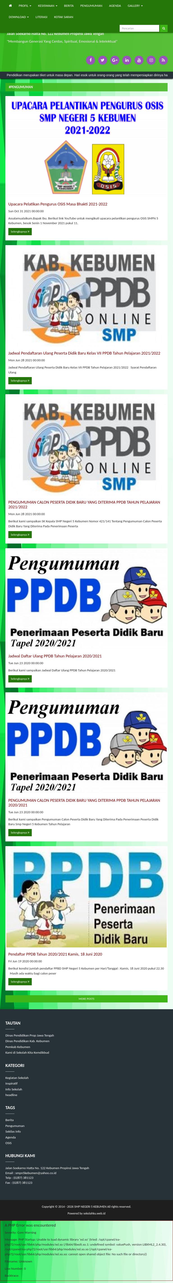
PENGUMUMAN (91, 6)
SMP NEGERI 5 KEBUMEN (89, 1207)
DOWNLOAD (19, 17)
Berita (9, 1120)
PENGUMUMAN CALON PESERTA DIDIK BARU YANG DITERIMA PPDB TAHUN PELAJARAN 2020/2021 (84, 803)
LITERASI (41, 17)
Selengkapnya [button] (20, 231)
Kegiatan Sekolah (17, 1078)
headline (11, 1095)
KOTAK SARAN (63, 17)
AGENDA (115, 6)
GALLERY (135, 6)
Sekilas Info (13, 1131)
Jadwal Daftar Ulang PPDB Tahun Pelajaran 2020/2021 (55, 656)
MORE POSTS (86, 998)
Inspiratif (11, 1083)
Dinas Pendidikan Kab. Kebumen (27, 1041)
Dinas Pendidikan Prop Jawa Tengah (29, 1035)
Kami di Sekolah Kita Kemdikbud (27, 1052)
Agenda (10, 1137)
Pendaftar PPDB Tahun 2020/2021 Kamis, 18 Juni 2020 (55, 954)
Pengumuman (15, 1126)
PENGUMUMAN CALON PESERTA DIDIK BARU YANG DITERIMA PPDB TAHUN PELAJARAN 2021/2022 (84, 504)
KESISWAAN (47, 6)
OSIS (8, 1143)
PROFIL (25, 6)
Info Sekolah (13, 1089)
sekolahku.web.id (94, 1213)
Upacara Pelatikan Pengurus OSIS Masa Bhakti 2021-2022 (57, 204)
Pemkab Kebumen (17, 1047)
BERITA (69, 6)
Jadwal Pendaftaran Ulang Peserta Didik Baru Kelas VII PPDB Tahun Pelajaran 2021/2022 (84, 353)
